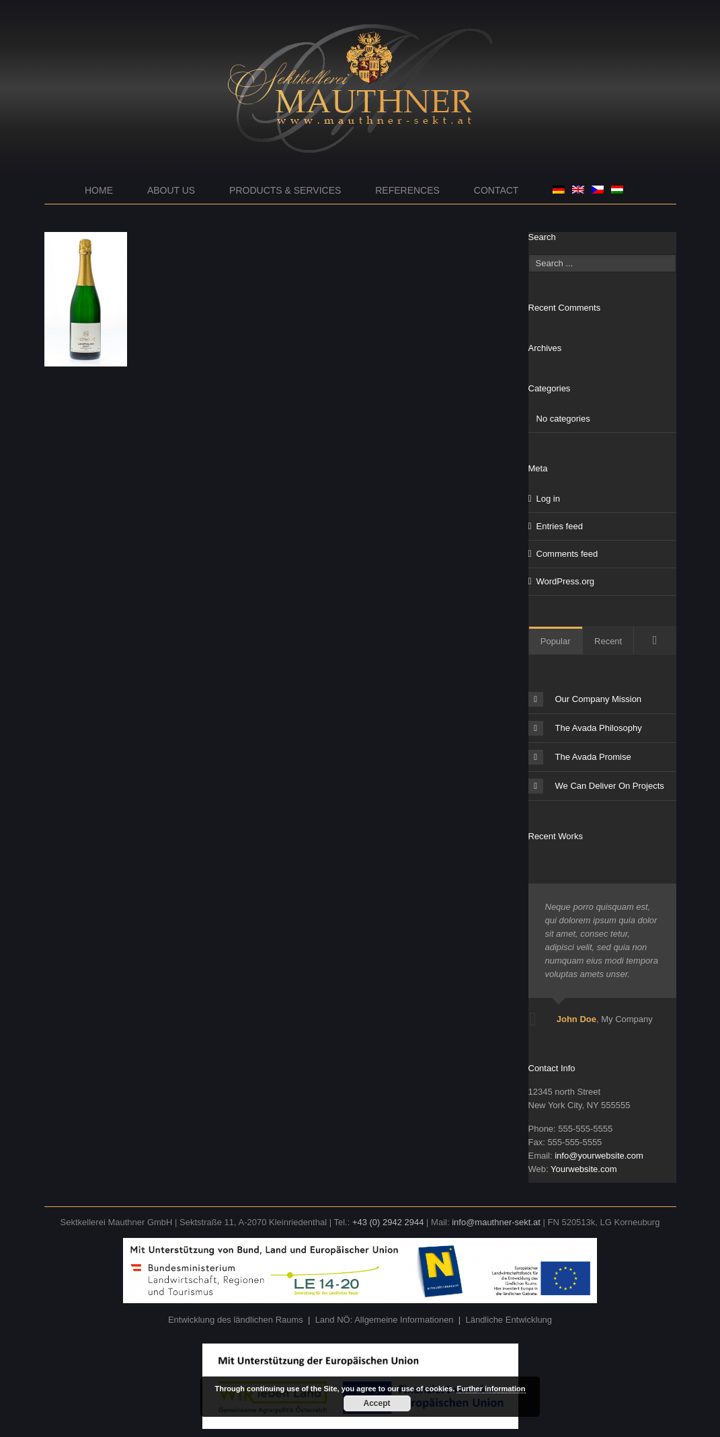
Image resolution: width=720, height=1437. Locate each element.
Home (99, 190)
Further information (490, 1389)
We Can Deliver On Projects (596, 786)
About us (171, 190)
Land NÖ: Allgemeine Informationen (384, 1320)
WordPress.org (565, 581)
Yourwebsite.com (584, 1169)
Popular (556, 641)
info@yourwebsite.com (599, 1156)
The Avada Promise (579, 757)
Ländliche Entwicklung (508, 1320)
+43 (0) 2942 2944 (388, 1222)
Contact (496, 190)
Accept (376, 1403)
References (407, 190)
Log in (548, 499)
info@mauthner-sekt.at (496, 1222)
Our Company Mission (585, 699)
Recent (608, 641)
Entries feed (559, 526)
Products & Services (285, 190)
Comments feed (567, 554)
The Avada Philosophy (585, 728)
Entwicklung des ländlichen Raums (235, 1320)
